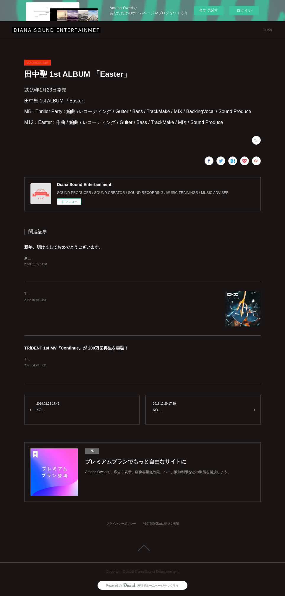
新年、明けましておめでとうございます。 (63, 247)
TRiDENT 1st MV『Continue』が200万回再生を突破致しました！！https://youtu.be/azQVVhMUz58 (103, 360)
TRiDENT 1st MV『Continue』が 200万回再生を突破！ (76, 348)
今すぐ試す (208, 10)
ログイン (244, 10)
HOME (268, 30)
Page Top (142, 548)
